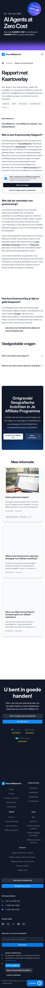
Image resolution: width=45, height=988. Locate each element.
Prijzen (11, 789)
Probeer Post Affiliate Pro (13, 436)
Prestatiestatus (33, 801)
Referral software (23, 866)
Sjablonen (33, 821)
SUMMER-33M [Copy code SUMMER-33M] (18, 32)
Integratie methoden (11, 798)
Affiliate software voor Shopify (22, 853)
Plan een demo (22, 721)
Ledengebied (33, 792)
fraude (18, 314)
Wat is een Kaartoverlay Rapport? (22, 356)
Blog (33, 817)
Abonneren (22, 945)
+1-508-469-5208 (12, 909)
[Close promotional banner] (42, 2)
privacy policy (10, 960)
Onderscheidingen (11, 821)
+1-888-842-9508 (12, 905)
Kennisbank (34, 788)
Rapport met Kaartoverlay (24, 63)
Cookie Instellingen (13, 975)
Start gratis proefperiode (22, 880)
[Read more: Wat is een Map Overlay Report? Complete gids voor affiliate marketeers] (22, 608)
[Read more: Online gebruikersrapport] (22, 494)
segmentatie (21, 147)
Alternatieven (11, 807)
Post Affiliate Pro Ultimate (26, 124)
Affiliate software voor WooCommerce (22, 857)
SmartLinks (34, 245)
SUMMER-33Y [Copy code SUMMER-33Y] (10, 34)
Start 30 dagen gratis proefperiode (22, 716)
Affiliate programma (11, 830)
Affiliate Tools (22, 870)
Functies (9, 63)
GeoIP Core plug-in (31, 167)
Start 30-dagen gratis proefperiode (22, 190)
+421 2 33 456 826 (12, 901)
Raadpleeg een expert (22, 886)
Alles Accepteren (12, 965)
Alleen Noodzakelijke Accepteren (19, 970)
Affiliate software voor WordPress (22, 861)
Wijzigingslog (33, 797)
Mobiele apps (11, 802)
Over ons (11, 817)
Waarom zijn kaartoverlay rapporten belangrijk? (22, 366)
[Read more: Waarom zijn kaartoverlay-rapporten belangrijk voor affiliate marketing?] (22, 551)
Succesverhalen (11, 826)
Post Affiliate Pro (8, 124)
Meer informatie (34, 436)
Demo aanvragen (22, 185)
